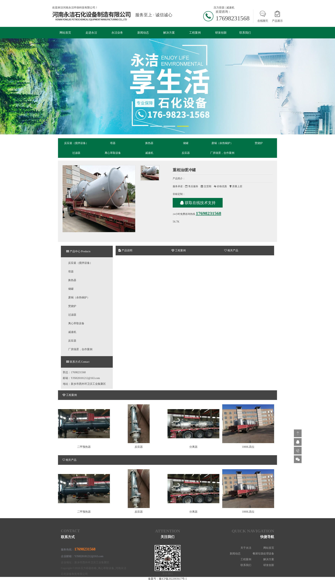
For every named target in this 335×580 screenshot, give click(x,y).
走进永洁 (91, 32)
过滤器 (76, 153)
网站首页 (65, 32)
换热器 (149, 143)
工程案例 (195, 32)
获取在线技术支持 (198, 203)
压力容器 (219, 7)
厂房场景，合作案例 (222, 153)
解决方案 (169, 32)
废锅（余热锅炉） (222, 143)
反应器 (186, 153)
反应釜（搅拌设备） (76, 143)
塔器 (112, 143)
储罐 (185, 143)
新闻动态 (143, 32)
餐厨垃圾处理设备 (263, 554)
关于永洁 (245, 548)
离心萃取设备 (113, 153)
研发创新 (221, 32)
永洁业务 (117, 32)
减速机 (230, 7)
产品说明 (125, 250)
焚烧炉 (259, 143)
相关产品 (231, 250)
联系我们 (245, 32)
